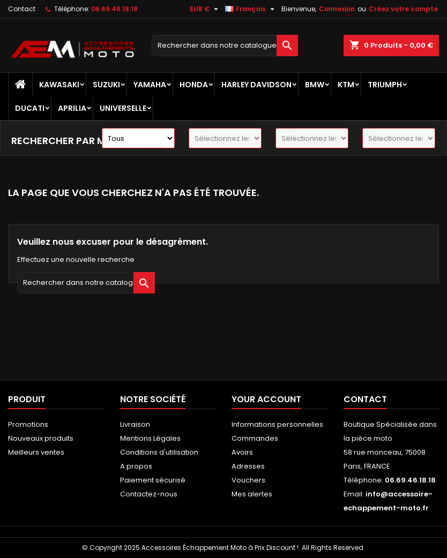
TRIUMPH (385, 84)
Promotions (28, 424)
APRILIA (72, 108)
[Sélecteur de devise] (205, 9)
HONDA (194, 84)
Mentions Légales (150, 438)
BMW (314, 84)
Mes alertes (252, 494)
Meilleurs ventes (36, 452)
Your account (266, 399)
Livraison (135, 424)
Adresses (248, 466)
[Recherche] (225, 45)
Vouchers (248, 480)
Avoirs (242, 452)
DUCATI (29, 108)
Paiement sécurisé (152, 480)
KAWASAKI (59, 84)
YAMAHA (149, 84)
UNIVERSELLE (123, 108)
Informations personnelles (277, 424)
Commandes (255, 438)
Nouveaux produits (40, 438)
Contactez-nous (148, 494)
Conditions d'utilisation (159, 452)
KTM (346, 84)
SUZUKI (106, 84)
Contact (21, 8)
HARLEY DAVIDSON (256, 84)
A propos (136, 466)
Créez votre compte (403, 8)
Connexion (337, 8)
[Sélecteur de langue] (251, 9)
